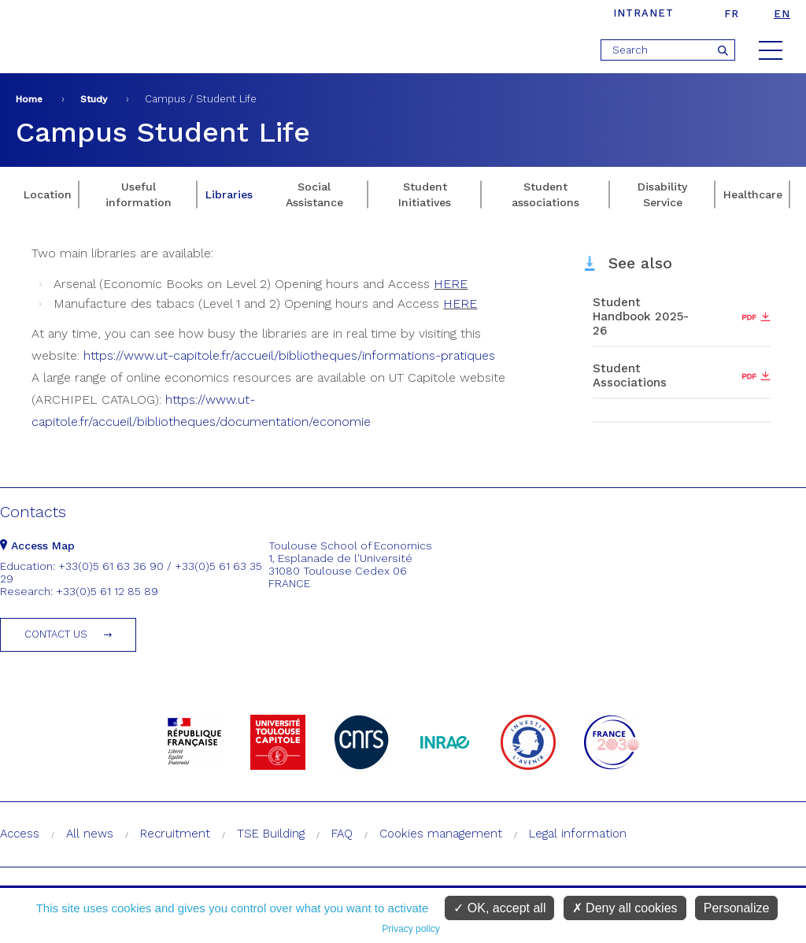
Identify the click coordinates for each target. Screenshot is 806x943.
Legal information (578, 834)
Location (48, 194)
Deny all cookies (625, 908)
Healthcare (752, 194)
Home (29, 99)
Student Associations (630, 375)
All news (89, 834)
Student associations (545, 194)
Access (19, 834)
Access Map (37, 545)
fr (731, 14)
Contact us (55, 634)
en (782, 14)
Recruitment (175, 834)
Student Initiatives (424, 194)
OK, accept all (499, 908)
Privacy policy (410, 928)
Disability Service (662, 194)
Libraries (229, 194)
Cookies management (440, 834)
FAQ (342, 834)
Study (93, 99)
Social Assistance (314, 194)
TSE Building (271, 834)
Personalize (737, 908)
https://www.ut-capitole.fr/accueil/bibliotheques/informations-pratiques (289, 355)
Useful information (138, 194)
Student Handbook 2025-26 (641, 316)
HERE (451, 283)
